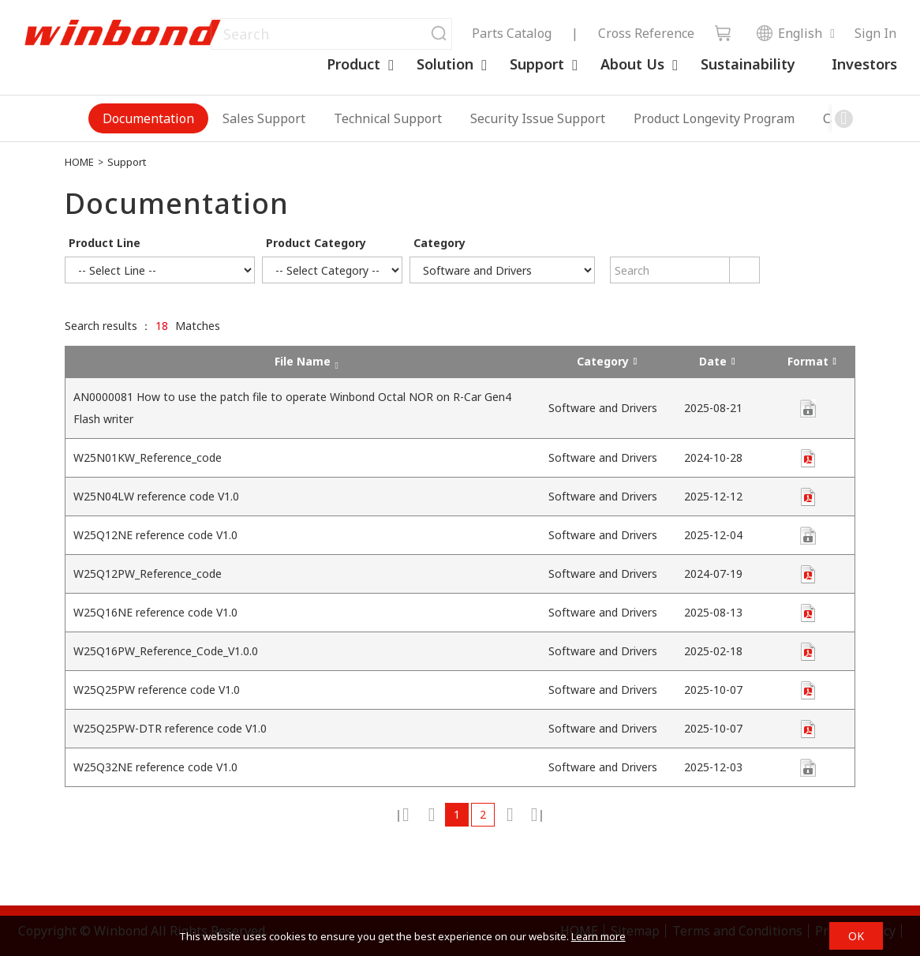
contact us (808, 536)
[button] (843, 118)
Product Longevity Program (714, 118)
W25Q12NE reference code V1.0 (155, 534)
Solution (445, 63)
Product (353, 63)
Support (537, 63)
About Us (632, 63)
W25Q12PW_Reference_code (147, 573)
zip (808, 408)
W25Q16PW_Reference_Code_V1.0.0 (165, 650)
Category (439, 242)
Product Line (104, 242)
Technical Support (388, 118)
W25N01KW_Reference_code (147, 457)
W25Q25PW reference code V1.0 (156, 689)
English (789, 33)
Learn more (598, 936)
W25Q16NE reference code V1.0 (155, 612)
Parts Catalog (512, 33)
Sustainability (748, 63)
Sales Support (264, 118)
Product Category (316, 242)
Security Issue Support (537, 118)
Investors (864, 63)
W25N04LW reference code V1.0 (156, 496)
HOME (79, 162)
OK (856, 935)
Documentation (148, 118)
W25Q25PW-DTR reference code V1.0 (170, 728)
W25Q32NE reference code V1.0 (155, 766)
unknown (808, 458)
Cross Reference (646, 33)
